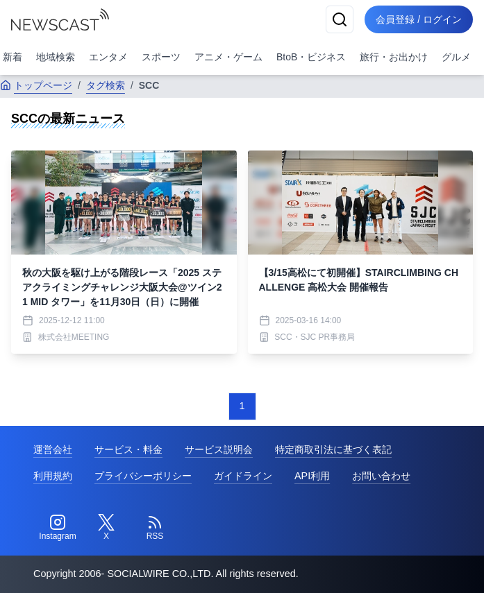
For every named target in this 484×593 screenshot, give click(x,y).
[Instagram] (57, 527)
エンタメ (108, 56)
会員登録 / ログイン (419, 19)
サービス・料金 (128, 449)
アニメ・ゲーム (228, 56)
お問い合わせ (381, 475)
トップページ (36, 85)
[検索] (339, 19)
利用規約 (52, 475)
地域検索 (55, 56)
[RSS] (155, 527)
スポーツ (161, 56)
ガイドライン (243, 475)
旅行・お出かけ (394, 56)
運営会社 (52, 449)
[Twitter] (106, 527)
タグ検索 (105, 85)
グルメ (456, 56)
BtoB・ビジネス (311, 56)
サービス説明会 (219, 449)
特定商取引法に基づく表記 (333, 449)
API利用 (312, 475)
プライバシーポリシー (143, 475)
